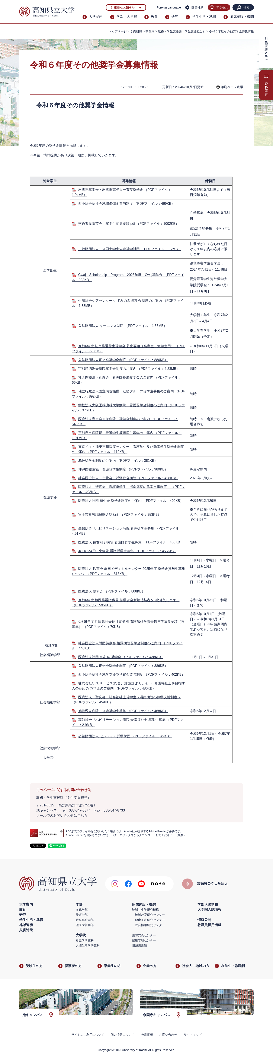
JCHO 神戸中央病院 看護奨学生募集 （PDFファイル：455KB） (127, 551)
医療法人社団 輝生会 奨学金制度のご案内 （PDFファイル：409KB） (130, 500)
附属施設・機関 (242, 16)
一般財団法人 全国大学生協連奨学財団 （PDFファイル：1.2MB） (129, 249)
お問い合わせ (168, 1034)
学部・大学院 (126, 16)
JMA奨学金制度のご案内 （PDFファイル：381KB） (118, 460)
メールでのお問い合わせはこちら (61, 815)
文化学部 (82, 909)
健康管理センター (144, 940)
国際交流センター (144, 935)
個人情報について (123, 1034)
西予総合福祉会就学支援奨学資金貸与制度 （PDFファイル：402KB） (131, 674)
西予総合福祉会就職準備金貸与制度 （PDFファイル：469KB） (126, 203)
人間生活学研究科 (88, 945)
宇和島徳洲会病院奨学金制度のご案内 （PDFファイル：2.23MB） (129, 368)
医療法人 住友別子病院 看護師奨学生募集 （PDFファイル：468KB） (130, 542)
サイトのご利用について (87, 1034)
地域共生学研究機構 (145, 909)
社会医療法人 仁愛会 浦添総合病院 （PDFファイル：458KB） (128, 478)
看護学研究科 (85, 940)
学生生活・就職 (204, 16)
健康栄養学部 (85, 925)
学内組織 (136, 31)
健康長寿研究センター (150, 920)
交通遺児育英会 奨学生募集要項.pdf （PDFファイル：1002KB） (128, 223)
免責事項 (147, 1034)
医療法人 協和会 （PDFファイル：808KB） (111, 591)
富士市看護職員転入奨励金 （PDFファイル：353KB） (119, 514)
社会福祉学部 (85, 920)
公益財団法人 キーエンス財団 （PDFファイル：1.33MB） (122, 326)
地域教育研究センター (150, 914)
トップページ (118, 31)
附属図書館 (139, 945)
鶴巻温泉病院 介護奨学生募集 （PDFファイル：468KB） (123, 711)
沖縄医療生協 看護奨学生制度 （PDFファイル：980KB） (123, 469)
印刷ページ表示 (232, 87)
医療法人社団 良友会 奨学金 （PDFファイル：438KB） (120, 657)
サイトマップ (193, 1034)
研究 (174, 16)
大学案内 (96, 16)
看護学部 (82, 914)
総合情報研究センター (150, 925)
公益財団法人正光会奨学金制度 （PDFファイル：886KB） (123, 360)
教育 (154, 16)
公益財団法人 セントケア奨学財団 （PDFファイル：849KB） (125, 736)
